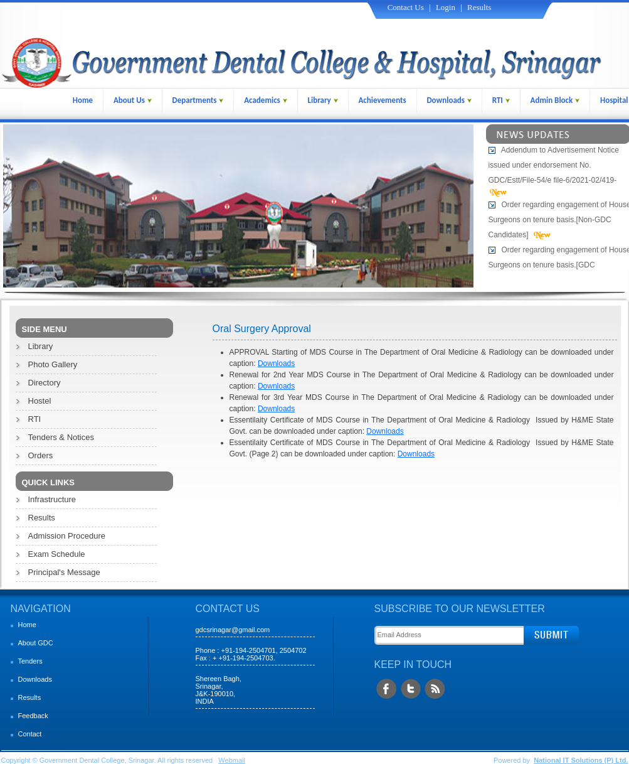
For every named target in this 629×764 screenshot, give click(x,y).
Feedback (33, 715)
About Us (133, 100)
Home (83, 100)
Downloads (449, 100)
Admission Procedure (67, 536)
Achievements (382, 100)
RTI (501, 100)
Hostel (39, 401)
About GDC (35, 643)
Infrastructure (52, 499)
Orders (40, 455)
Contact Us (406, 7)
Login (445, 7)
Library (323, 100)
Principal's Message (64, 572)
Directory (44, 382)
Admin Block (555, 100)
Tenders (30, 661)
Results (479, 7)
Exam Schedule (56, 554)
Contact (30, 734)
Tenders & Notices (61, 437)
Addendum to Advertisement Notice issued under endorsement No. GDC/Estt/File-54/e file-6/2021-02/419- (554, 166)
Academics (265, 100)
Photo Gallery (53, 364)
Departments (198, 100)
